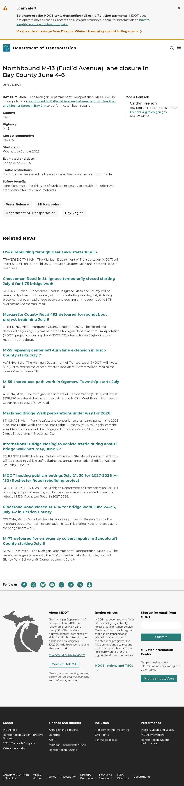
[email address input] (161, 625)
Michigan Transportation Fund (67, 744)
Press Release (17, 204)
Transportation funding (63, 749)
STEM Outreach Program (19, 743)
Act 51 (52, 739)
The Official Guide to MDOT (67, 655)
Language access (106, 739)
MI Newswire (48, 204)
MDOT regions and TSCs (114, 667)
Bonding (54, 734)
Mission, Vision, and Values (157, 729)
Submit (161, 637)
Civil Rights (102, 734)
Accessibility (68, 776)
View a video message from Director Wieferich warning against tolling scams (79, 31)
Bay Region (74, 213)
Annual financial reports (63, 729)
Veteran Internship (14, 748)
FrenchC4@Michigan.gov (148, 112)
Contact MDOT (64, 664)
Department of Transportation (31, 213)
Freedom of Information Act (112, 729)
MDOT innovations (152, 734)
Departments (141, 776)
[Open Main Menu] (179, 48)
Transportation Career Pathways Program (23, 736)
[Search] (172, 48)
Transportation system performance (155, 741)
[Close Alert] (179, 7)
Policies (51, 776)
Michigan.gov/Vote (159, 678)
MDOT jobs (10, 729)
